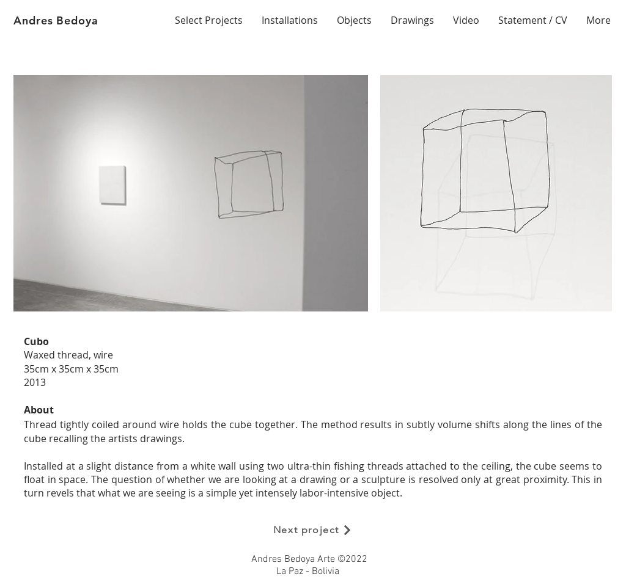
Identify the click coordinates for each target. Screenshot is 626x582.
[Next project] (313, 530)
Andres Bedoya (55, 20)
